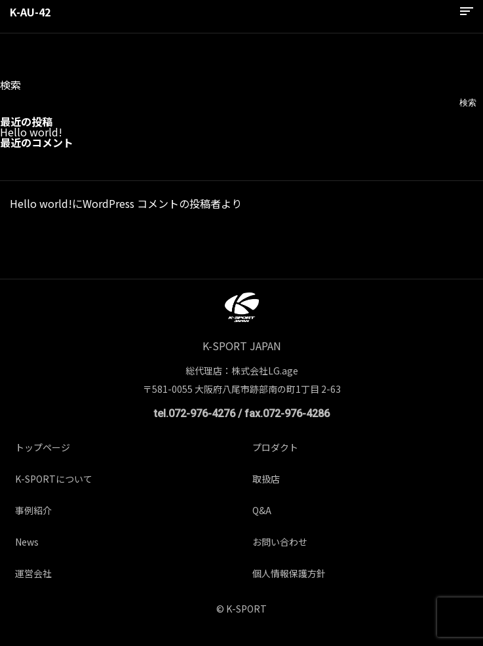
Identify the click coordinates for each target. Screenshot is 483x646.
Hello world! (31, 132)
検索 (10, 84)
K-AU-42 (30, 12)
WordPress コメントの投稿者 (152, 203)
